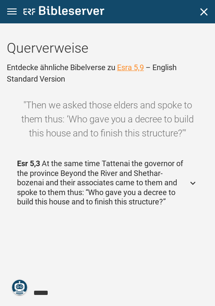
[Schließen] (203, 11)
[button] (12, 11)
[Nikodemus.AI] (19, 287)
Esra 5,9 (130, 67)
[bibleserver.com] (63, 12)
